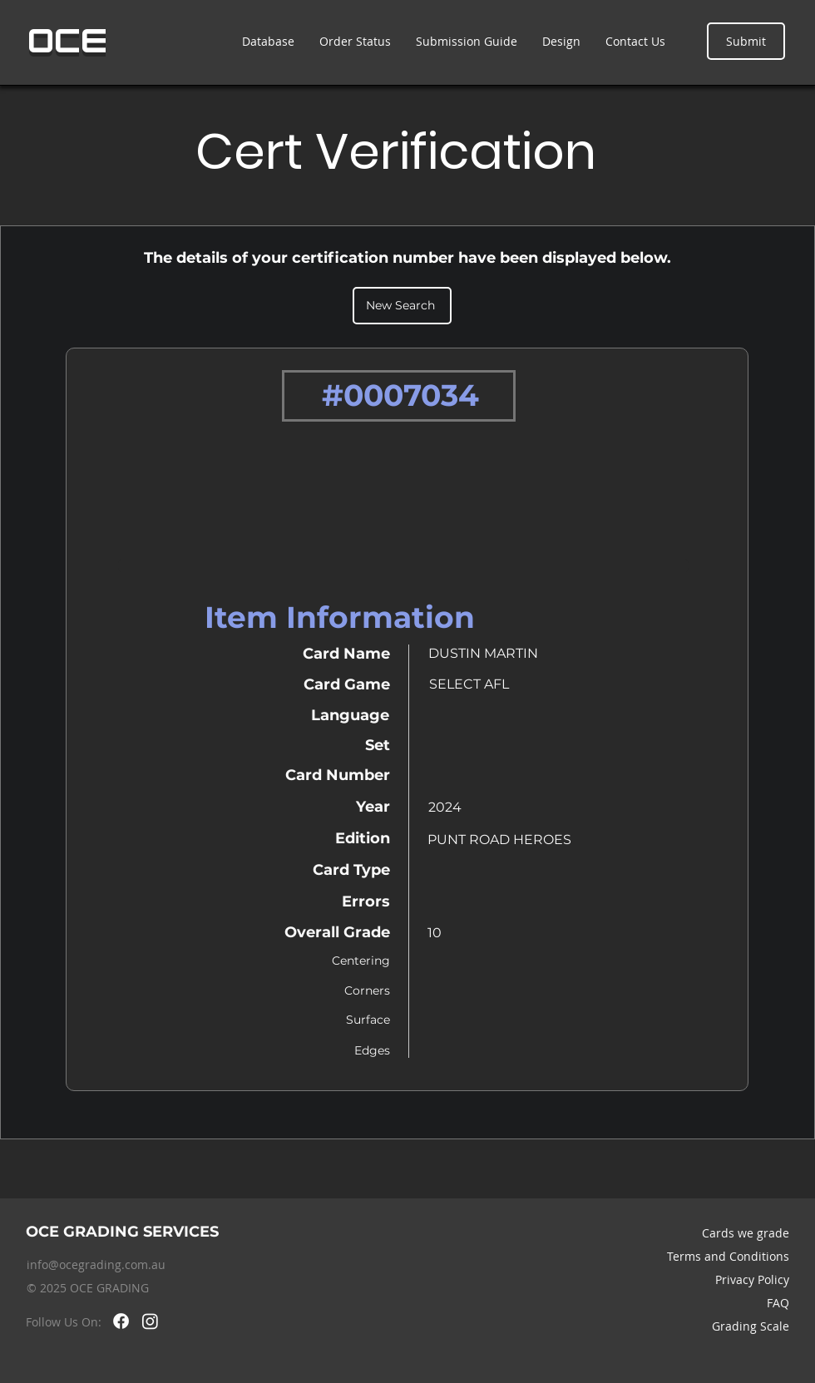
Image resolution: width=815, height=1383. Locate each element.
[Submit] (746, 41)
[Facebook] (121, 1321)
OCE (67, 40)
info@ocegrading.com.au (96, 1264)
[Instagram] (150, 1321)
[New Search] (402, 305)
